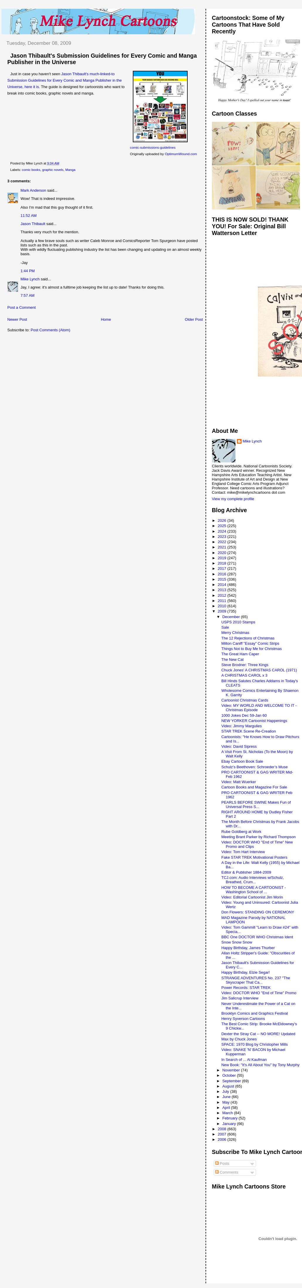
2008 (223, 1129)
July (226, 1091)
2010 (223, 606)
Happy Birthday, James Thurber (248, 948)
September (232, 1081)
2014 (223, 584)
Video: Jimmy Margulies (241, 726)
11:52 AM (29, 215)
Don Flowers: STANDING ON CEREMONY (257, 912)
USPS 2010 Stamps (238, 622)
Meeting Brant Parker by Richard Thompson (258, 837)
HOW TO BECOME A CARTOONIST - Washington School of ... (253, 889)
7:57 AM (28, 295)
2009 (223, 611)
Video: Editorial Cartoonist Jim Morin (252, 897)
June (227, 1097)
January (229, 1123)
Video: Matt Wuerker (238, 782)
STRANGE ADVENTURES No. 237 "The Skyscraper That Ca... (255, 980)
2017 (223, 568)
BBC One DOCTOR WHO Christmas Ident (257, 937)
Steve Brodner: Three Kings (244, 665)
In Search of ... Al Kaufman (244, 1059)
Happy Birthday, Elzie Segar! (245, 972)
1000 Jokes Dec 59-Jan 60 (244, 715)
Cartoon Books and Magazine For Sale (254, 787)
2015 (223, 579)
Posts (222, 1163)
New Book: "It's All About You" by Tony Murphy (260, 1065)
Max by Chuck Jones (239, 1039)
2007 (223, 1134)
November (231, 1070)
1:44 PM (28, 271)
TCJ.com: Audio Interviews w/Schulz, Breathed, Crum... (252, 879)
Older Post (194, 319)
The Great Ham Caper (240, 654)
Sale (225, 627)
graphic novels (53, 169)
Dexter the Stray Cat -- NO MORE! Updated (258, 1034)
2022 (223, 542)
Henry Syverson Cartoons (243, 1018)
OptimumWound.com (181, 154)
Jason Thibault (33, 224)
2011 (223, 600)
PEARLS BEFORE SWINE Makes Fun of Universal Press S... (256, 804)
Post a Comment (21, 307)
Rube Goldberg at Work (241, 831)
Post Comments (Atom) (50, 330)
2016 (223, 574)
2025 (223, 526)
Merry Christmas (235, 632)
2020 (223, 552)
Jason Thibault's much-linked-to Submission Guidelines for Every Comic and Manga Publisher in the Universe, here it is (64, 80)
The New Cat (232, 659)
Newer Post (17, 319)
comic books (31, 169)
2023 (223, 536)
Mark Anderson (33, 190)
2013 (223, 590)
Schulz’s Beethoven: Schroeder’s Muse (254, 767)
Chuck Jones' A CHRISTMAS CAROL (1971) (259, 670)
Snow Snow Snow (236, 942)
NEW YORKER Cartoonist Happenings (254, 720)
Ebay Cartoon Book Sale (242, 761)
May (226, 1102)
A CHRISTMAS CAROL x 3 (244, 675)
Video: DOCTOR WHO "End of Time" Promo (258, 993)
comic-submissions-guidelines (152, 147)
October (229, 1075)
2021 (223, 547)
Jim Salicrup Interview (239, 998)
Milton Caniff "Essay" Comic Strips (250, 643)
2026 (223, 520)
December (231, 617)
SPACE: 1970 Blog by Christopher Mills (254, 1044)
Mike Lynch (30, 279)
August (228, 1086)
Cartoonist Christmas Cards (244, 700)
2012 (223, 595)
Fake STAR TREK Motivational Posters (254, 857)
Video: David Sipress (239, 746)
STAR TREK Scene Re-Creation (248, 731)
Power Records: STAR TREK (246, 987)
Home (106, 319)
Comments (226, 1172)
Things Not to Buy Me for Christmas (251, 648)
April (226, 1107)
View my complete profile (233, 499)
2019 (223, 558)
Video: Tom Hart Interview (243, 852)
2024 (223, 531)
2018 (223, 563)
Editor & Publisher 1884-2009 (246, 872)
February (230, 1118)
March (228, 1113)
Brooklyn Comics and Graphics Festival (254, 1013)
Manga (70, 169)
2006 (223, 1139)
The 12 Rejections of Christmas (247, 638)
